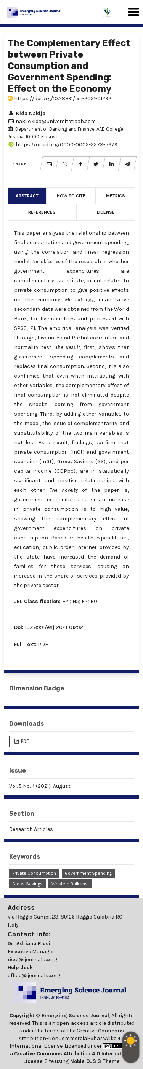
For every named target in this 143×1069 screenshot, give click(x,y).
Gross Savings (27, 884)
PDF (43, 644)
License (106, 212)
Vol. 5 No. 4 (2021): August (40, 786)
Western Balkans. (69, 884)
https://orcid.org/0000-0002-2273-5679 (62, 144)
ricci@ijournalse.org (32, 959)
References (42, 212)
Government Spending (88, 873)
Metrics (115, 195)
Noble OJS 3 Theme (94, 1061)
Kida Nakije (26, 113)
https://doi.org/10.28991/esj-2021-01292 (59, 98)
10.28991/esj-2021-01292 (54, 627)
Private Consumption (34, 873)
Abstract (27, 195)
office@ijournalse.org (34, 975)
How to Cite (71, 195)
